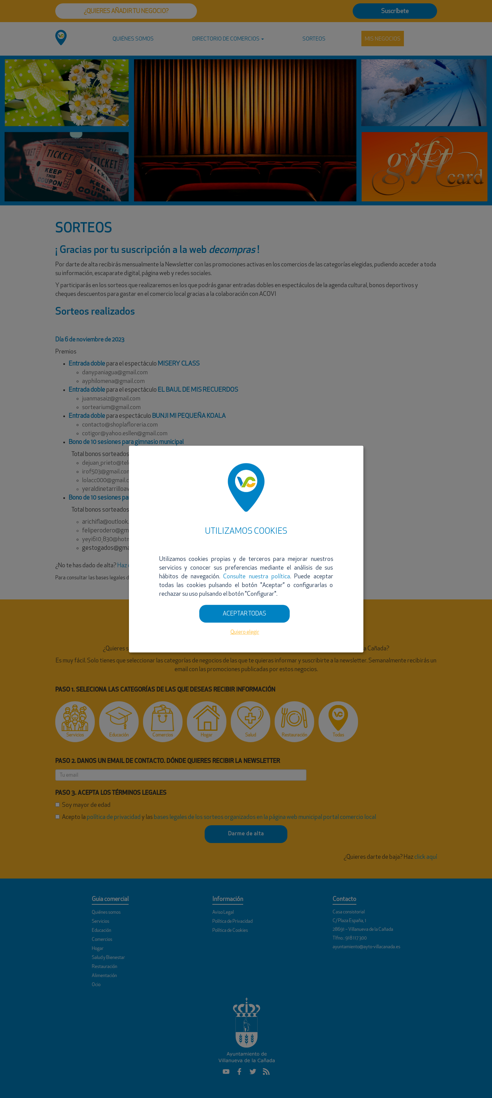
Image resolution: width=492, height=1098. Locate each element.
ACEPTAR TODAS (244, 614)
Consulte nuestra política (256, 577)
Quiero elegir (244, 632)
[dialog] (246, 549)
